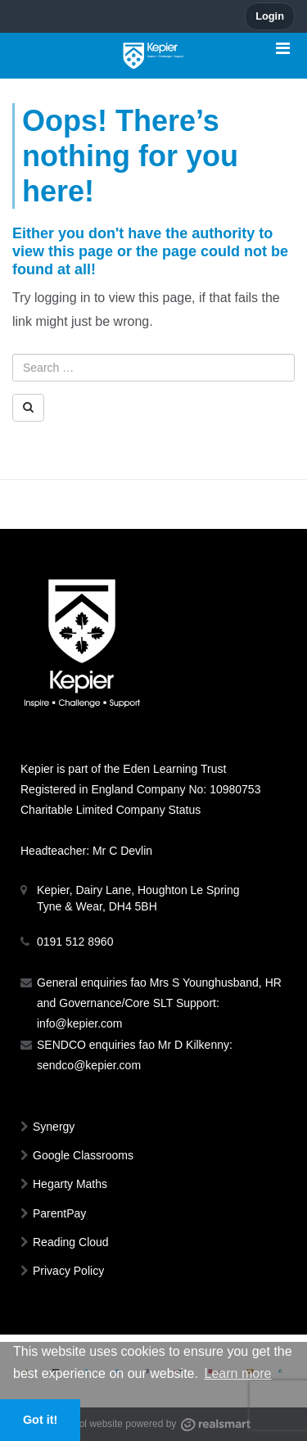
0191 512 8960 (75, 941)
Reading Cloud (71, 1242)
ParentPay (59, 1213)
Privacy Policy (68, 1270)
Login (269, 16)
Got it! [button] (40, 1419)
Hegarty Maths (70, 1183)
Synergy (53, 1126)
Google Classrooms (83, 1155)
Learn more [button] (238, 1373)
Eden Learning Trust (174, 768)
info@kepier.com (79, 1023)
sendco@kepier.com (89, 1065)
